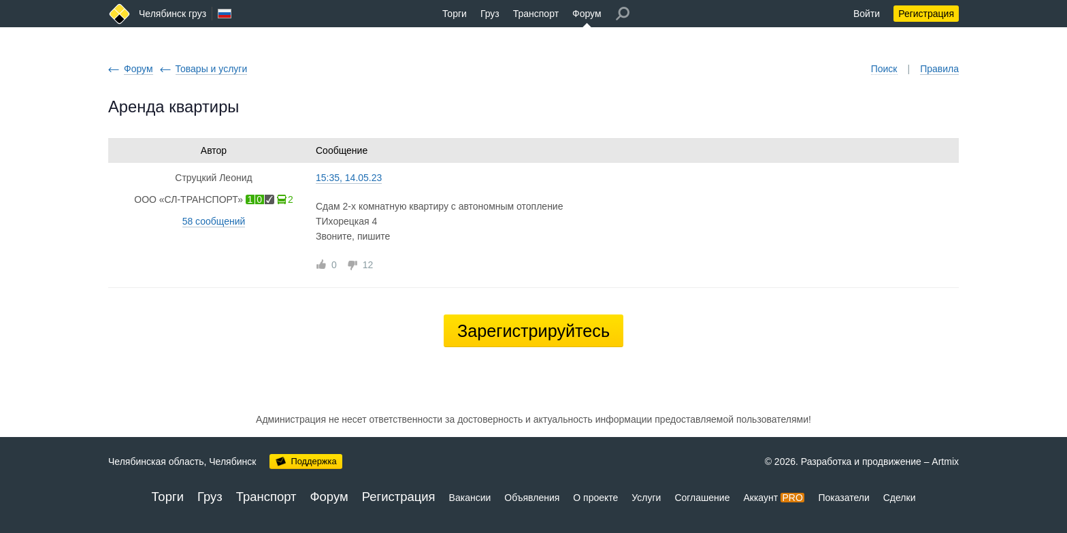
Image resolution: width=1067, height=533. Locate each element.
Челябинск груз (172, 13)
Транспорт (536, 13)
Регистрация (926, 13)
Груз (489, 13)
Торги (454, 13)
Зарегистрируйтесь (533, 330)
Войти (866, 13)
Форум (587, 13)
